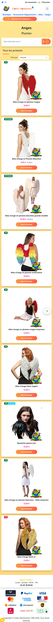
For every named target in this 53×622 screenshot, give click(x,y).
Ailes (40, 14)
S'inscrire (46, 2)
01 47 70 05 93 (26, 585)
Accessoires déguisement (24, 14)
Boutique (7, 14)
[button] (47, 311)
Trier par (14, 57)
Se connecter (31, 2)
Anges (48, 14)
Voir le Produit (26, 111)
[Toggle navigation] (47, 8)
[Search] (22, 42)
